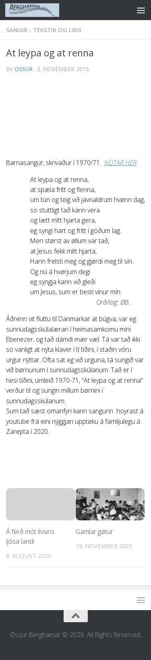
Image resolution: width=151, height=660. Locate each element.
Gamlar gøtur (94, 531)
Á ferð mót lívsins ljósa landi (30, 536)
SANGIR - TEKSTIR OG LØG (43, 30)
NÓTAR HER (120, 162)
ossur (23, 69)
